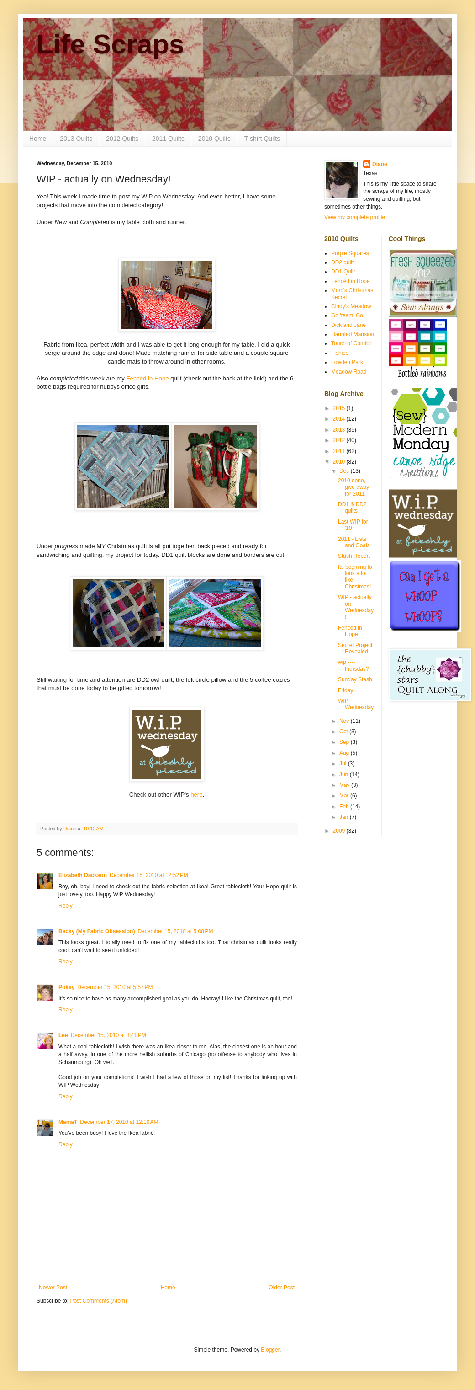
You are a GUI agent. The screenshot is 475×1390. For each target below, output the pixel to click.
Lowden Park (347, 362)
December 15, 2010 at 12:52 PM (149, 875)
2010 (340, 462)
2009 (340, 831)
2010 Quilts (214, 138)
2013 (340, 430)
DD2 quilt (342, 262)
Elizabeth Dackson (82, 875)
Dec (345, 471)
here (196, 794)
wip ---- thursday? (353, 665)
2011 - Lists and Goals (354, 542)
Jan (344, 817)
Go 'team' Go (347, 315)
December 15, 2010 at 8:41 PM (108, 1035)
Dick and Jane (348, 325)
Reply (65, 906)
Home (37, 138)
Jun (344, 774)
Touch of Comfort (352, 343)
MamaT (67, 1122)
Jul (343, 763)
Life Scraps (110, 44)
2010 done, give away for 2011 (353, 487)
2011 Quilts (168, 138)
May (345, 785)
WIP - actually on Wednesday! (356, 607)
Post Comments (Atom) (98, 1301)
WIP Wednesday (356, 704)
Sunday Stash (355, 679)
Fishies (339, 353)
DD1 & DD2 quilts (352, 507)
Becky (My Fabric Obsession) (96, 931)
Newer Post (53, 1287)
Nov (345, 721)
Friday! (346, 690)
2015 (340, 408)
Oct (344, 731)
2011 (340, 451)
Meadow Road (348, 372)
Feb (344, 806)
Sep (345, 742)
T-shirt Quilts (262, 138)
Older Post (282, 1287)
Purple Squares (350, 253)
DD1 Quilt (343, 271)
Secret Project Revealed (355, 648)
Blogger (270, 1350)
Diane (379, 164)
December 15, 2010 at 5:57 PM (115, 987)
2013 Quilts (76, 138)
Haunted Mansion (352, 334)
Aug (345, 753)
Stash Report (354, 556)
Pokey (66, 987)
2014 (340, 419)
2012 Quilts (122, 138)
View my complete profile (354, 217)
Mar (344, 795)
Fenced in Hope (147, 378)
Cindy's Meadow (351, 306)
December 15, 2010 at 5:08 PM (175, 931)
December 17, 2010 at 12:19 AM (119, 1122)
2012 (340, 440)
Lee (63, 1035)
